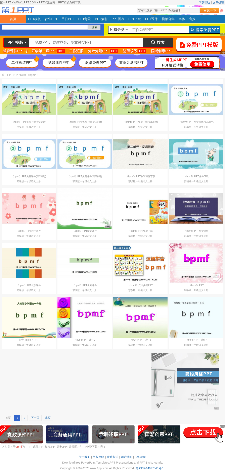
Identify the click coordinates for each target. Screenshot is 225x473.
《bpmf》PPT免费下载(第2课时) (84, 122)
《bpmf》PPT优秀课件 (84, 285)
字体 (182, 19)
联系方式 (112, 457)
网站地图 (126, 457)
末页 (48, 417)
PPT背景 (84, 19)
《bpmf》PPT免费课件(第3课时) (196, 122)
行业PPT (51, 19)
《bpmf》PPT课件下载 (196, 176)
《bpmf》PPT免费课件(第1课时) (84, 176)
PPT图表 (118, 19)
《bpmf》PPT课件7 (196, 339)
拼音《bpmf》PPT (29, 339)
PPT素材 (101, 19)
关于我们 (84, 457)
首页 (13, 19)
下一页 (35, 417)
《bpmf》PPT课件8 (140, 339)
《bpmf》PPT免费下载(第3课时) (28, 122)
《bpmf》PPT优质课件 (28, 285)
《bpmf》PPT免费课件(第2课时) (28, 176)
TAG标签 (140, 457)
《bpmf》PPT (196, 285)
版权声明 (98, 457)
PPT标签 (21, 75)
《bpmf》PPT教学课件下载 (140, 176)
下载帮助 (204, 2)
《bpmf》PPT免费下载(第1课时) (140, 122)
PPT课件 (151, 19)
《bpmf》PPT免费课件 (196, 230)
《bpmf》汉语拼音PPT (140, 285)
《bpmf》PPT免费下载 (140, 230)
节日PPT (67, 19)
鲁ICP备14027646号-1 (150, 468)
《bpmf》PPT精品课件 (84, 230)
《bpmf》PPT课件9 (84, 339)
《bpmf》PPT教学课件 (28, 230)
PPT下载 (134, 19)
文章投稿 (218, 2)
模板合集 (168, 19)
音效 (192, 19)
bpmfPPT (35, 75)
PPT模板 (34, 19)
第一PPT (7, 75)
